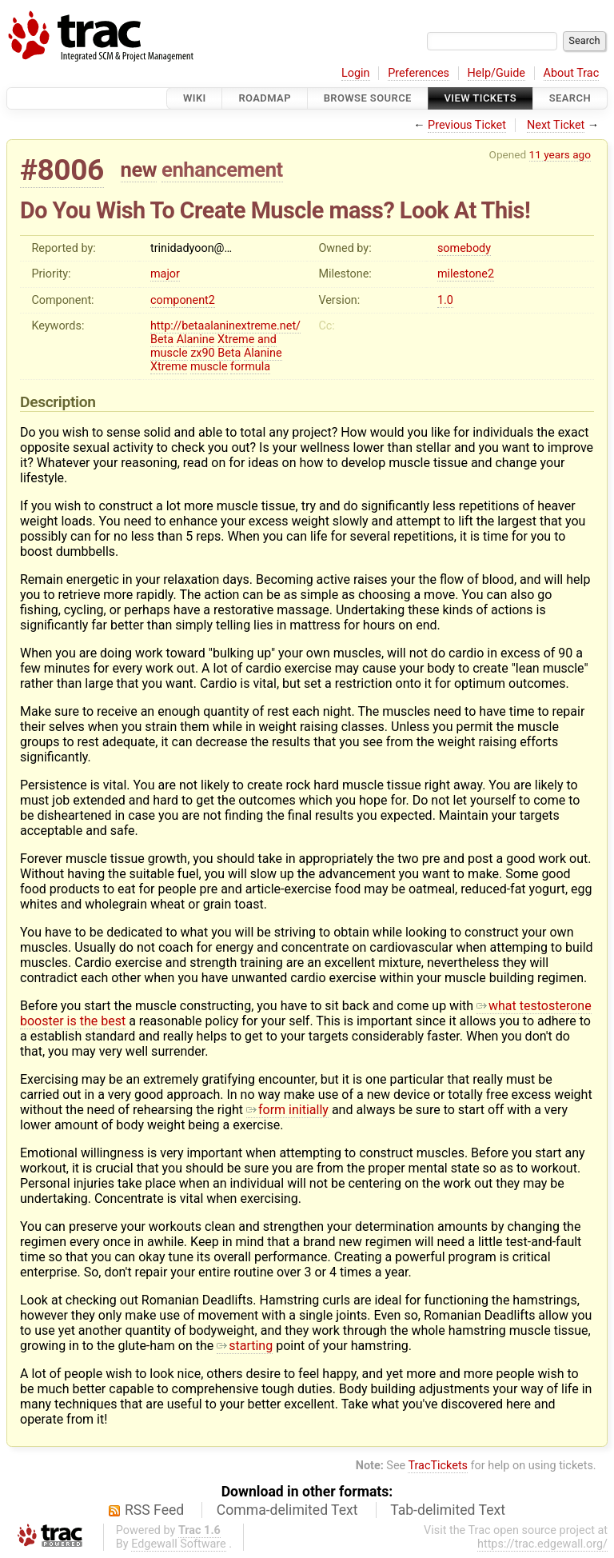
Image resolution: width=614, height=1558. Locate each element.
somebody (464, 248)
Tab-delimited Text (447, 1510)
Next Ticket (555, 125)
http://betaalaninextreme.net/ (225, 326)
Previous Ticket (467, 125)
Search (570, 98)
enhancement (222, 170)
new (139, 170)
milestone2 (465, 274)
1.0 (445, 300)
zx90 (202, 353)
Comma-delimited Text (287, 1510)
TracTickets (438, 1465)
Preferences (418, 73)
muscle (169, 353)
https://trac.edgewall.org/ (542, 1544)
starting (245, 1345)
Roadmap (264, 98)
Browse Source (368, 98)
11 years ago (560, 154)
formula (250, 367)
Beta (161, 339)
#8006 (62, 170)
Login (355, 73)
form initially (287, 1109)
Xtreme (235, 339)
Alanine (196, 339)
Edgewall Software (178, 1544)
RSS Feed (154, 1510)
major (165, 274)
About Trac (572, 73)
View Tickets (480, 98)
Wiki (194, 98)
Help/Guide (496, 73)
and (267, 339)
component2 (182, 300)
